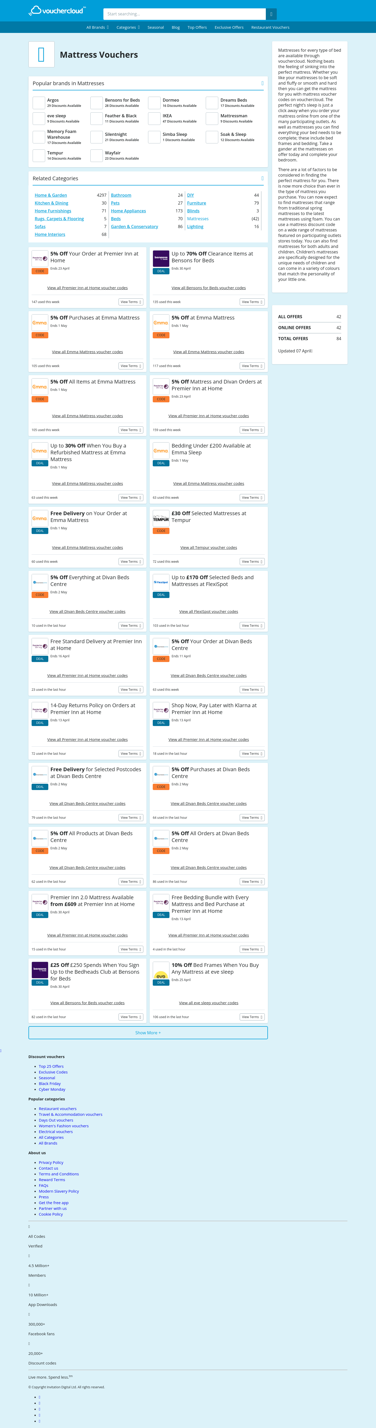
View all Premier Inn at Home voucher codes (87, 287)
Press (44, 1196)
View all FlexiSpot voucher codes (208, 611)
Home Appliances (128, 211)
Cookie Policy (51, 1214)
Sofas (40, 226)
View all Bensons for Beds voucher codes (209, 287)
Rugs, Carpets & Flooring (59, 219)
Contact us (48, 1168)
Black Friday (50, 1083)
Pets (115, 203)
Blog (176, 27)
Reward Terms (52, 1179)
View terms (130, 302)
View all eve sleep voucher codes (208, 1002)
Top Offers (197, 27)
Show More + (148, 1033)
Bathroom (121, 195)
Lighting (195, 226)
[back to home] (57, 10)
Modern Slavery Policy (59, 1191)
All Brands (48, 1143)
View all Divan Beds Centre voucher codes (88, 611)
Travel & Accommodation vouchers (70, 1114)
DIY (190, 195)
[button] (98, 27)
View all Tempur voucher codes (208, 547)
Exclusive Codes (53, 1072)
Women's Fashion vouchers (64, 1125)
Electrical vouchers (56, 1131)
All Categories (51, 1137)
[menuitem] (98, 27)
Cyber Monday (52, 1089)
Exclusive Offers (229, 27)
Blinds (193, 211)
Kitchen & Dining (51, 203)
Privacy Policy (51, 1162)
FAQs (43, 1185)
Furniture (196, 203)
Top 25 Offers (51, 1066)
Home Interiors (50, 234)
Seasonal (156, 27)
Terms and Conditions (59, 1173)
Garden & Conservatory (134, 226)
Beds (116, 219)
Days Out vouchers (56, 1120)
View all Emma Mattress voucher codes (87, 351)
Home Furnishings (53, 211)
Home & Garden (51, 195)
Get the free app (54, 1202)
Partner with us (53, 1208)
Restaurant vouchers (270, 27)
